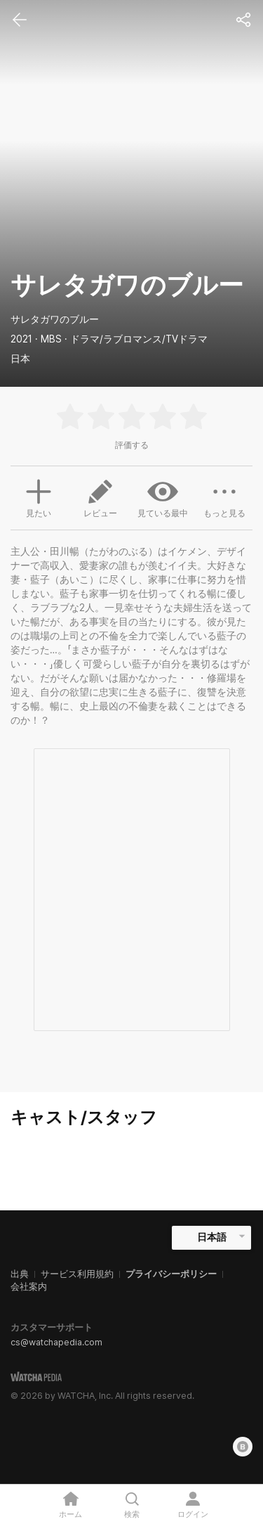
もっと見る (224, 497)
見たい (38, 496)
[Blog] (242, 1446)
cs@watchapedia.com (56, 1342)
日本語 (212, 1237)
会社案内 (29, 1286)
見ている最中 (162, 497)
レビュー (100, 497)
